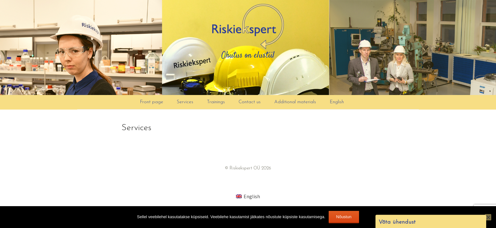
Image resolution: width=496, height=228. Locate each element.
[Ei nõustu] (488, 217)
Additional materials (295, 102)
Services (185, 102)
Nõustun (343, 216)
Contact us (250, 102)
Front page (151, 102)
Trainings (216, 102)
